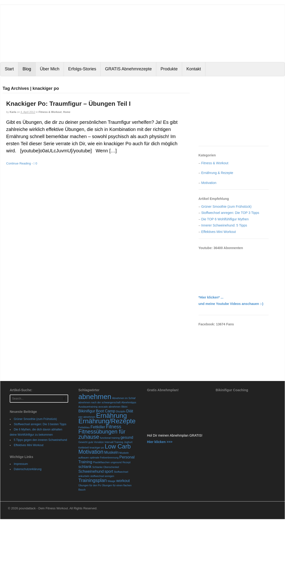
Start (9, 69)
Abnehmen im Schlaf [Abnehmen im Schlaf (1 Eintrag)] (123, 398)
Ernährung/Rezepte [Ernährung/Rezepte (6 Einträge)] (107, 421)
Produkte (169, 69)
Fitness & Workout (50, 112)
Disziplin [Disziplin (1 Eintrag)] (120, 411)
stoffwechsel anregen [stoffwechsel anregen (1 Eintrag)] (102, 476)
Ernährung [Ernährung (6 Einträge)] (111, 415)
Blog (27, 69)
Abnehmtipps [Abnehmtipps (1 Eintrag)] (128, 402)
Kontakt (193, 69)
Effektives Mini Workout (218, 232)
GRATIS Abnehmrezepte (128, 69)
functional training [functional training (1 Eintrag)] (110, 437)
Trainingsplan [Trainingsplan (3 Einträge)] (92, 480)
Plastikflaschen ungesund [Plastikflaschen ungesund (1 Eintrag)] (107, 462)
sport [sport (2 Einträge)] (108, 471)
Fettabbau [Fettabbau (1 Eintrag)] (84, 427)
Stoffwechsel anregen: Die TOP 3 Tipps (230, 213)
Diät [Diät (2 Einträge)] (129, 411)
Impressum (21, 464)
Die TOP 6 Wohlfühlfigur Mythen (225, 219)
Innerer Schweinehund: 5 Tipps (224, 225)
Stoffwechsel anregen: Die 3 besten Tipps (40, 424)
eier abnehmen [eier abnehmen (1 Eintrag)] (86, 416)
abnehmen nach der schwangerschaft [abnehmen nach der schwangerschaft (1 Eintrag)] (99, 402)
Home (67, 112)
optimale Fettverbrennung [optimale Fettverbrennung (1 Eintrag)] (104, 457)
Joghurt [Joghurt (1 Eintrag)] (128, 442)
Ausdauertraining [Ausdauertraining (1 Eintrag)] (88, 406)
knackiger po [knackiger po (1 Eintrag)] (97, 447)
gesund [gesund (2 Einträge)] (127, 437)
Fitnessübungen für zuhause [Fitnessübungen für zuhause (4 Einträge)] (101, 434)
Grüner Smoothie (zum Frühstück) (226, 206)
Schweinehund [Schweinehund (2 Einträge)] (91, 471)
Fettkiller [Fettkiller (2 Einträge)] (97, 427)
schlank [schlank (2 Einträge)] (84, 466)
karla (13, 112)
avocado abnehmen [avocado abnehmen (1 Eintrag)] (109, 406)
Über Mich (49, 69)
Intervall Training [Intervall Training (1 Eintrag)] (113, 442)
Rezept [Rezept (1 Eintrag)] (127, 462)
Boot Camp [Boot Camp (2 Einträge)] (105, 411)
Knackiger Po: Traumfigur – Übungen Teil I (68, 103)
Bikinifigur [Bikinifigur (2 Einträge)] (86, 411)
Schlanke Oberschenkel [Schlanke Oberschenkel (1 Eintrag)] (105, 467)
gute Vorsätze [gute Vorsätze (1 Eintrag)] (96, 442)
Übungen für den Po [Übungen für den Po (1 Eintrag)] (89, 485)
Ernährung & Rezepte (217, 173)
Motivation (208, 183)
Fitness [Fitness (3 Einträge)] (113, 426)
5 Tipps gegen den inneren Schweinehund (40, 440)
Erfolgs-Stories (82, 69)
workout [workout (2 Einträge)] (123, 480)
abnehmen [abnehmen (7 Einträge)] (94, 396)
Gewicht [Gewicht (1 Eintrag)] (83, 442)
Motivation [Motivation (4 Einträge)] (90, 452)
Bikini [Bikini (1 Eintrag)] (124, 406)
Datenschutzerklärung (28, 469)
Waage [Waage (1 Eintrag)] (111, 481)
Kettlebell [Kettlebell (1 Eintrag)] (83, 447)
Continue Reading (18, 163)
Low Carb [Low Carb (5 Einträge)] (118, 446)
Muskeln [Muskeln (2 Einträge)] (111, 452)
